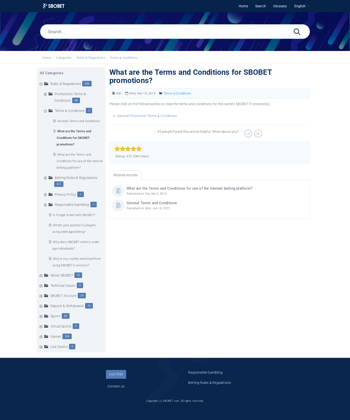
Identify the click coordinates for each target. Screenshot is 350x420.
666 (87, 83)
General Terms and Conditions (78, 121)
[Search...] (175, 31)
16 (89, 305)
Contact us (115, 386)
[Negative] (257, 132)
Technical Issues (63, 285)
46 (76, 100)
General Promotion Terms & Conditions (147, 116)
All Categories (51, 73)
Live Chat (116, 374)
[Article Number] (113, 93)
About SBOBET (61, 275)
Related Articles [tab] (126, 175)
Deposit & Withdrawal (67, 306)
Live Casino (59, 347)
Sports (55, 316)
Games (55, 336)
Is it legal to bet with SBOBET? (74, 215)
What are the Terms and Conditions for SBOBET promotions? (74, 137)
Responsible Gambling (72, 205)
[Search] (297, 31)
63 (65, 316)
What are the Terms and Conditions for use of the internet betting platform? (80, 161)
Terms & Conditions (124, 57)
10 (78, 275)
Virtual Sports (61, 326)
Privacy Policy (65, 194)
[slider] (127, 149)
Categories (63, 57)
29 (81, 295)
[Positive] (247, 132)
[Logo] (53, 6)
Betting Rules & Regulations (76, 178)
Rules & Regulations (91, 57)
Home (46, 57)
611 (59, 184)
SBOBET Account (63, 296)
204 (67, 336)
